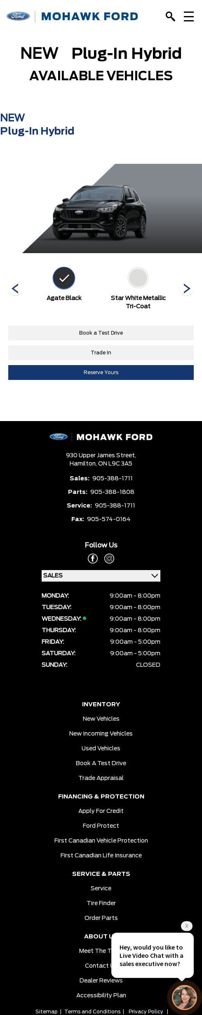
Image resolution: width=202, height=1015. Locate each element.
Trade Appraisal (101, 778)
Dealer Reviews (101, 981)
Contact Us (101, 966)
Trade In (101, 352)
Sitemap (46, 1011)
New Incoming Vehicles (101, 734)
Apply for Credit (101, 811)
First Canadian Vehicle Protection (101, 841)
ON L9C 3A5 (115, 464)
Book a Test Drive (101, 333)
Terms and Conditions (92, 1011)
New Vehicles (101, 719)
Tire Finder (101, 903)
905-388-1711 (112, 479)
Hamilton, (84, 464)
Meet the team (101, 951)
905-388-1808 (112, 492)
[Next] (15, 289)
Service (101, 889)
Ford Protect (101, 826)
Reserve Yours (101, 372)
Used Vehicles (101, 749)
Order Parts (101, 918)
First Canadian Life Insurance (101, 856)
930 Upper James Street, (101, 456)
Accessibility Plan (101, 996)
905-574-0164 (109, 519)
